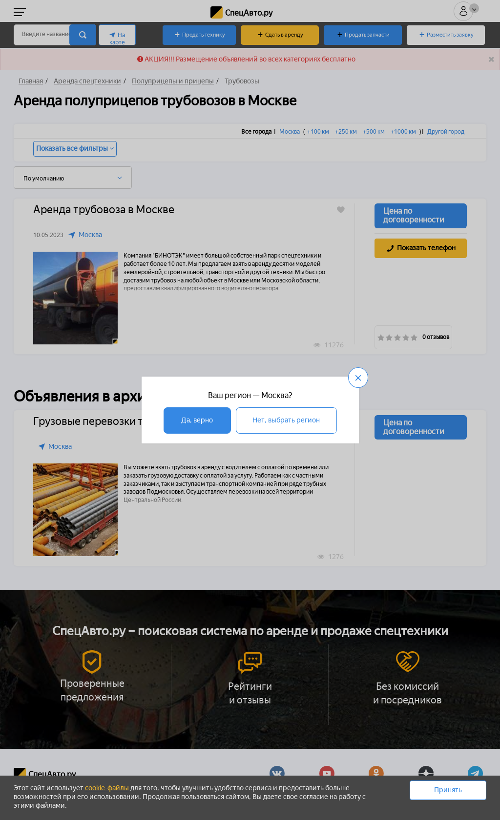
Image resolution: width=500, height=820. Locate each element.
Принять (448, 790)
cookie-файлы (107, 788)
